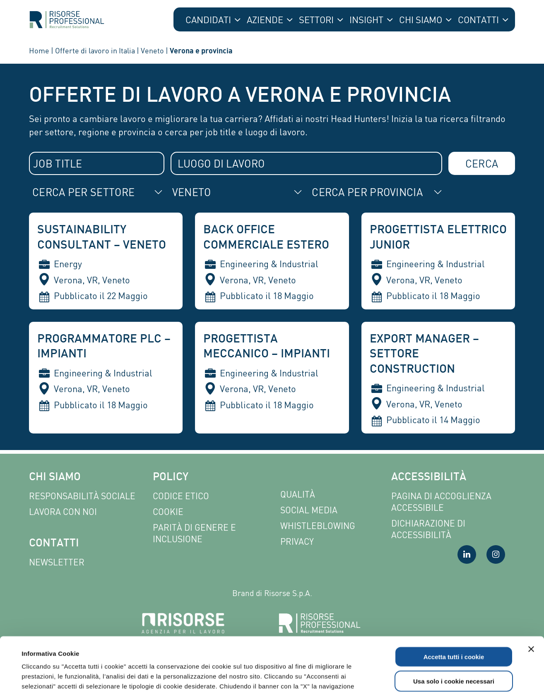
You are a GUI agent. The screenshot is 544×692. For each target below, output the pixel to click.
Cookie (168, 512)
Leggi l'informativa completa (216, 642)
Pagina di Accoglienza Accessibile (441, 502)
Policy (170, 477)
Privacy (297, 541)
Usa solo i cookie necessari (453, 627)
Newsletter (56, 562)
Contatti (54, 544)
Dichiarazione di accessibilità (428, 529)
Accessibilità (428, 477)
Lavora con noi (63, 512)
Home (39, 50)
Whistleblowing (317, 526)
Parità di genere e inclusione (194, 533)
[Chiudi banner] (531, 595)
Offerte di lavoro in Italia (95, 50)
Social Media (308, 510)
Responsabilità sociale (82, 496)
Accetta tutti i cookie (454, 602)
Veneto (152, 50)
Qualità (297, 494)
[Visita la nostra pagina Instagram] (495, 554)
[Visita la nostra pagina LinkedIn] (466, 554)
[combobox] (96, 163)
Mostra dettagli (352, 675)
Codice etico (181, 496)
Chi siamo (55, 477)
